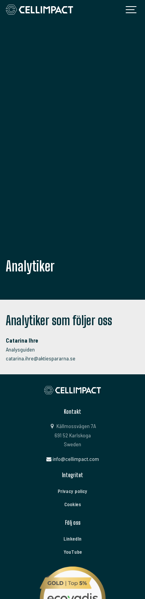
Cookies (72, 504)
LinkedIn (72, 539)
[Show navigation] (131, 9)
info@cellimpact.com (72, 459)
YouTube (72, 552)
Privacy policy (72, 491)
